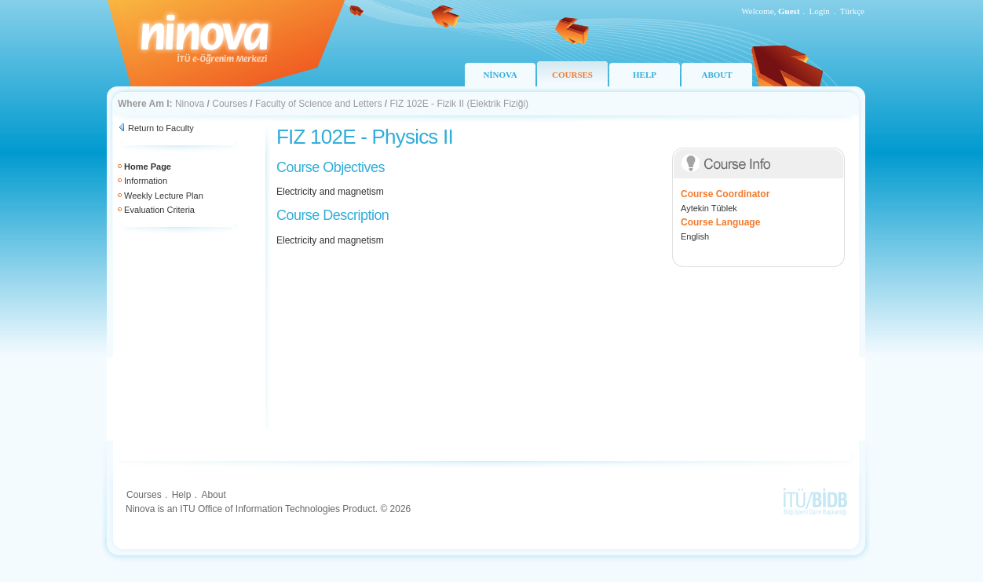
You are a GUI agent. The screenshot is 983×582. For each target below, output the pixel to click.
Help (182, 494)
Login (819, 11)
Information (145, 180)
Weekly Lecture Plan (163, 195)
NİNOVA (500, 74)
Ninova (189, 103)
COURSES (572, 74)
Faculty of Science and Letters (318, 103)
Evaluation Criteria (159, 209)
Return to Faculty (161, 128)
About (213, 494)
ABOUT (716, 74)
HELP (644, 74)
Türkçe (852, 11)
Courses (229, 103)
